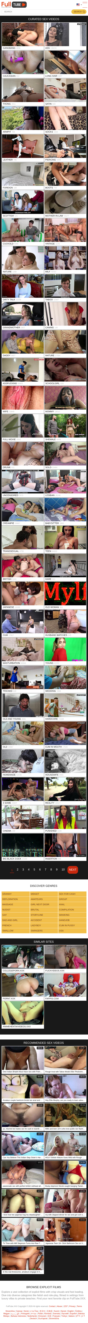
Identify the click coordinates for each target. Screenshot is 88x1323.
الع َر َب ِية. (15, 1314)
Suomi (56, 1311)
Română (47, 1314)
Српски (19, 1311)
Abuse (59, 1306)
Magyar (6, 1314)
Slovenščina (54, 1318)
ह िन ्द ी (80, 1316)
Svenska (56, 1314)
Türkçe (64, 1316)
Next (72, 869)
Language (78, 4)
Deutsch (33, 1318)
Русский (65, 1314)
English (70, 1311)
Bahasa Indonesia (18, 1316)
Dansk (63, 1311)
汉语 (49, 1316)
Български (42, 1318)
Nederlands (32, 1316)
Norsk (26, 1311)
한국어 (42, 1311)
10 (63, 869)
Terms (79, 1306)
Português (25, 1314)
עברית (33, 1314)
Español (73, 1314)
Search (78, 12)
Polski (40, 1314)
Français (56, 1316)
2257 (66, 1306)
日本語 (49, 1311)
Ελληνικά (42, 1316)
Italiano (72, 1316)
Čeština (78, 1311)
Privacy (72, 1306)
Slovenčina (10, 1311)
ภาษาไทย (34, 1311)
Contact (52, 1306)
